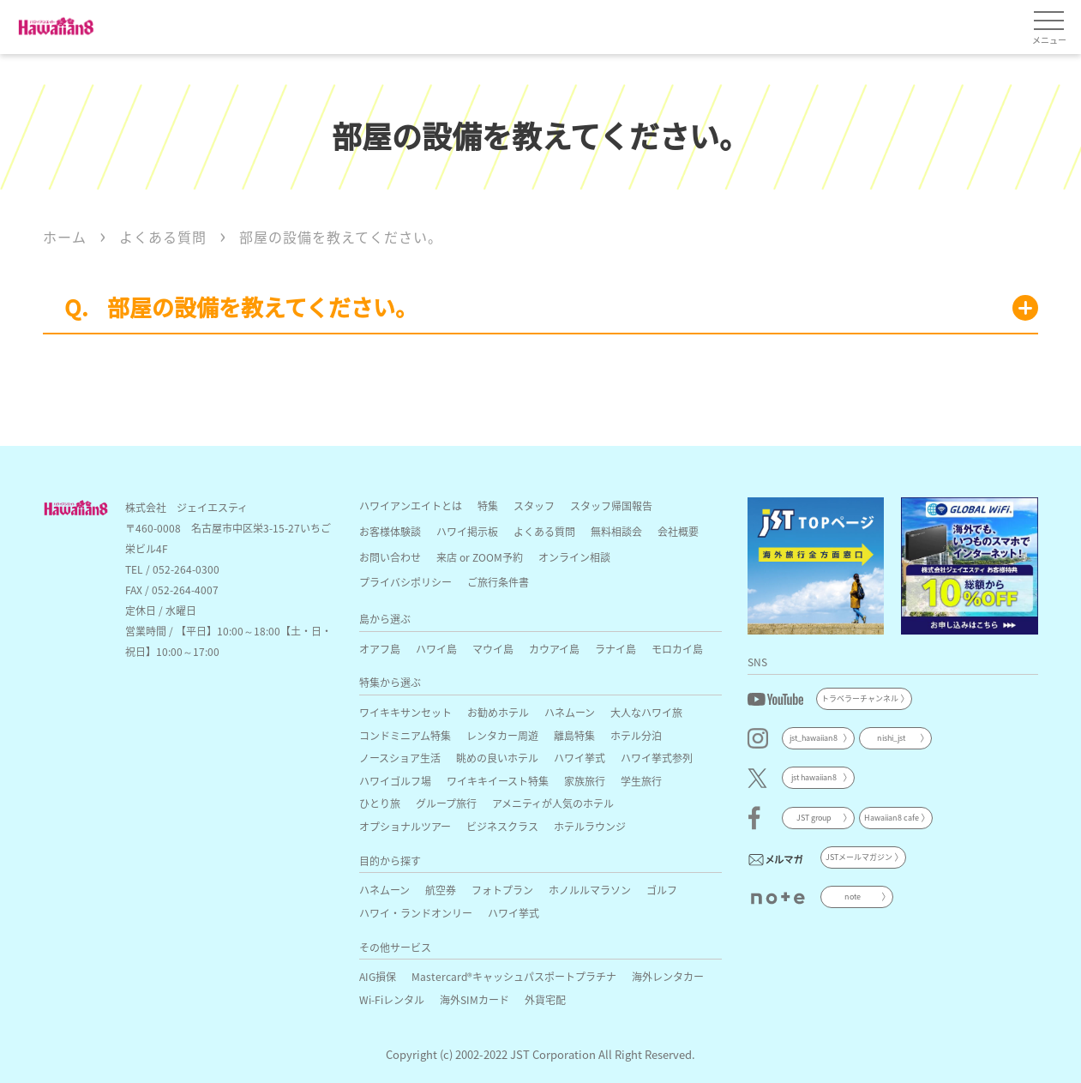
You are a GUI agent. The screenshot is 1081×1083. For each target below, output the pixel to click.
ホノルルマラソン (590, 889)
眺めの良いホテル (497, 757)
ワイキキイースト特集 (498, 780)
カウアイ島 (554, 648)
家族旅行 (584, 780)
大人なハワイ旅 (646, 712)
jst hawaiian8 (814, 777)
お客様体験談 (390, 531)
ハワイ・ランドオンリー (415, 913)
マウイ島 (492, 648)
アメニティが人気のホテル (553, 803)
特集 (487, 505)
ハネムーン (569, 712)
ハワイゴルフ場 (395, 780)
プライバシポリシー (405, 582)
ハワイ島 (436, 648)
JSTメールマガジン (859, 857)
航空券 (440, 889)
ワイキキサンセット (405, 712)
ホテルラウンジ (590, 826)
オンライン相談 (574, 557)
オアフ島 (379, 648)
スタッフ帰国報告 (611, 505)
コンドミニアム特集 (405, 735)
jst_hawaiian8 (814, 737)
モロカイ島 (677, 648)
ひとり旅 (379, 803)
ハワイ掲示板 (467, 531)
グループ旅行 (446, 803)
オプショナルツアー (405, 826)
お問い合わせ (390, 557)
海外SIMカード (474, 999)
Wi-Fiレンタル (391, 999)
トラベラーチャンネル (859, 698)
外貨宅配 (545, 999)
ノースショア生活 (400, 757)
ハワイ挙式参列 (657, 757)
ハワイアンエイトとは (410, 505)
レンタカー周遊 (502, 735)
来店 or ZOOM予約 (479, 557)
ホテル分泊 (636, 735)
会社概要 (678, 531)
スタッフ (534, 505)
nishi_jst (891, 737)
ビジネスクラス (502, 826)
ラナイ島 (615, 648)
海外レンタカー (668, 976)
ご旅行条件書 (498, 582)
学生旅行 (641, 780)
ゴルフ (661, 889)
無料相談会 (616, 531)
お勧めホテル (498, 712)
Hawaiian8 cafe (891, 817)
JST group (814, 817)
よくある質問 (544, 531)
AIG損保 (377, 976)
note (852, 896)
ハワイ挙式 (579, 757)
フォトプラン (502, 889)
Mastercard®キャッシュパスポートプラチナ (513, 976)
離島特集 (574, 735)
